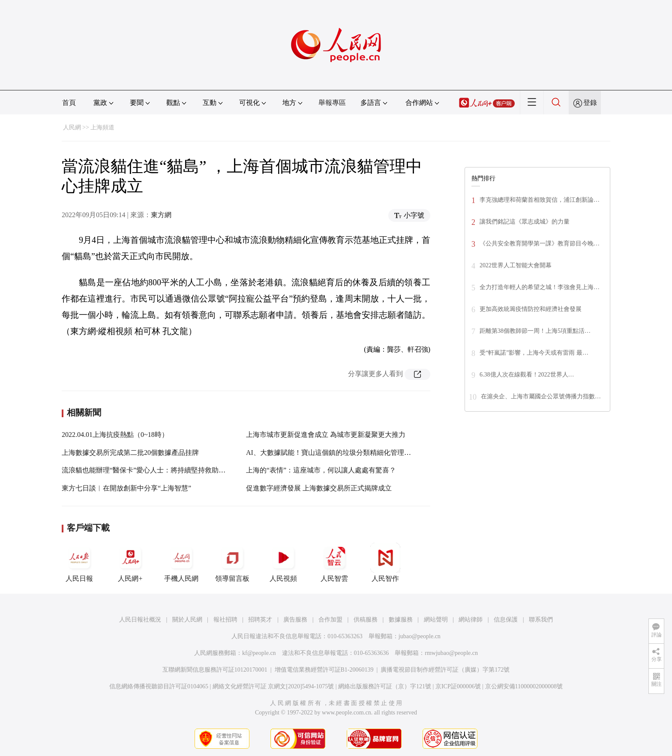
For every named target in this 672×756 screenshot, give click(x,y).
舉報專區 (332, 102)
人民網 (72, 127)
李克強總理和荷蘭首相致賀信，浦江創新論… (540, 200)
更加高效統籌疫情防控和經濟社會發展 (531, 309)
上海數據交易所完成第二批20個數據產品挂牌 (130, 452)
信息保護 (506, 619)
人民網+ (130, 562)
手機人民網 (181, 562)
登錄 (590, 102)
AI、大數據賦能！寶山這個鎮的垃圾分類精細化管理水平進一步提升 (349, 452)
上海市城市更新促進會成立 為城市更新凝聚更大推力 (325, 434)
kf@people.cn (259, 653)
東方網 (161, 214)
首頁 (69, 102)
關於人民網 (187, 619)
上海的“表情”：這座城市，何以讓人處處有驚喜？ (321, 470)
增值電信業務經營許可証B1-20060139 (324, 669)
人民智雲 (334, 562)
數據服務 (401, 619)
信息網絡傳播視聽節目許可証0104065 (158, 686)
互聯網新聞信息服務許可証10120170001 (214, 669)
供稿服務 (366, 619)
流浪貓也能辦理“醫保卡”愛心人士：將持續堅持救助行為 (147, 470)
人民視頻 (283, 562)
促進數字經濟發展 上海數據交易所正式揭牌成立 (319, 488)
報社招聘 (225, 619)
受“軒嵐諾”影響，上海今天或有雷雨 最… (534, 353)
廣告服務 (295, 619)
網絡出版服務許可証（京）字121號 (384, 686)
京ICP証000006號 (458, 686)
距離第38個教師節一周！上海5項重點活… (535, 331)
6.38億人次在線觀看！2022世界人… (527, 374)
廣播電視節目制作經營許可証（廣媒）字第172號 (445, 669)
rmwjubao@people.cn (451, 653)
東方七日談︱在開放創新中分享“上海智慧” (126, 488)
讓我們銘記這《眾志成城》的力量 (525, 221)
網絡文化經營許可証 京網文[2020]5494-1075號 (273, 686)
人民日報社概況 (140, 619)
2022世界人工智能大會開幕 (516, 265)
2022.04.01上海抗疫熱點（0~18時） (115, 434)
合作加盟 (330, 619)
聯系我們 (541, 619)
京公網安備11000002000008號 (524, 686)
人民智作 (385, 562)
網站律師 (471, 619)
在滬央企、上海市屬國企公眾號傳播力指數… (541, 396)
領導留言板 (232, 562)
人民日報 (79, 562)
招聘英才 (260, 619)
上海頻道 (102, 127)
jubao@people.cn (420, 636)
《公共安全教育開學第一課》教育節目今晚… (540, 243)
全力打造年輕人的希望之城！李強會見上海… (540, 287)
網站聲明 (436, 619)
